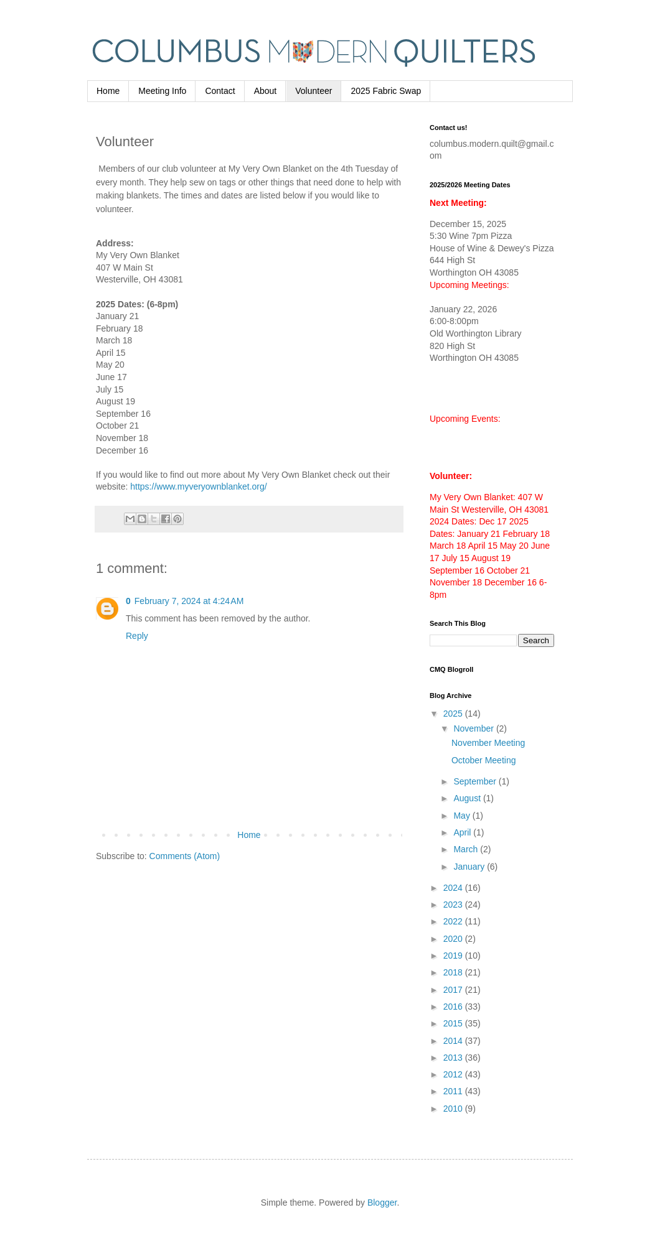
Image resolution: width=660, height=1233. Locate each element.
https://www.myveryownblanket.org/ (198, 486)
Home (108, 91)
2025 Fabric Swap (386, 91)
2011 (454, 1091)
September (475, 781)
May (462, 816)
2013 (454, 1058)
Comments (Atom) (184, 856)
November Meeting (488, 743)
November (474, 728)
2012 (454, 1074)
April (463, 832)
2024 (454, 888)
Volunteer (313, 91)
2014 (454, 1041)
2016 (454, 1007)
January (470, 867)
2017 (454, 990)
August (468, 798)
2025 (454, 714)
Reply (137, 636)
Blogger (382, 1202)
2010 (454, 1109)
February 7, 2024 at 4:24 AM (189, 601)
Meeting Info (162, 91)
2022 (454, 921)
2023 (454, 905)
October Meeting (483, 760)
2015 (454, 1023)
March (466, 849)
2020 (454, 939)
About (265, 91)
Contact (220, 91)
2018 (454, 972)
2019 (454, 956)
